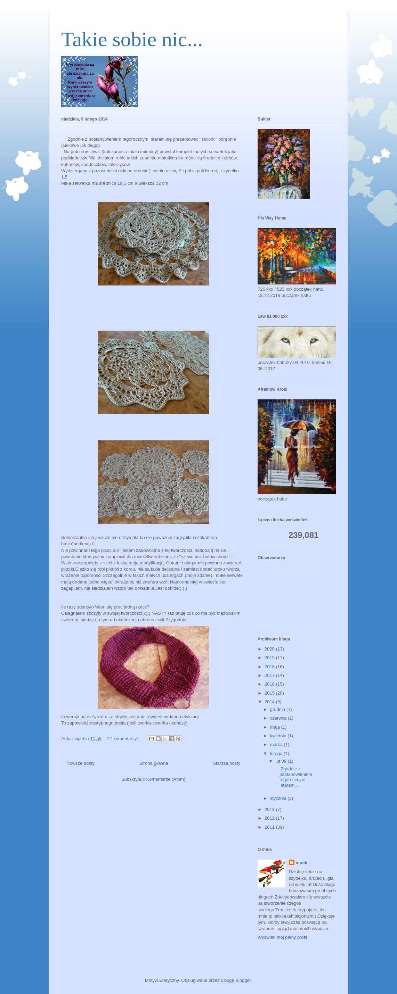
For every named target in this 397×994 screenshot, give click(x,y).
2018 (270, 666)
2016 (270, 684)
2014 (270, 701)
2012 (270, 818)
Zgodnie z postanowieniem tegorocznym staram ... (293, 777)
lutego (277, 753)
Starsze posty (226, 763)
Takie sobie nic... (132, 39)
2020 (270, 649)
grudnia (278, 709)
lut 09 (281, 761)
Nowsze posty (80, 763)
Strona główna (153, 763)
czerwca (279, 718)
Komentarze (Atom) (165, 779)
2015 (270, 693)
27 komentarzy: (123, 738)
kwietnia (279, 735)
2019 (270, 657)
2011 (270, 827)
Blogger (243, 980)
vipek (301, 862)
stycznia (279, 798)
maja (275, 727)
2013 (270, 809)
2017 (270, 675)
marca (277, 744)
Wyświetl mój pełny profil (282, 937)
